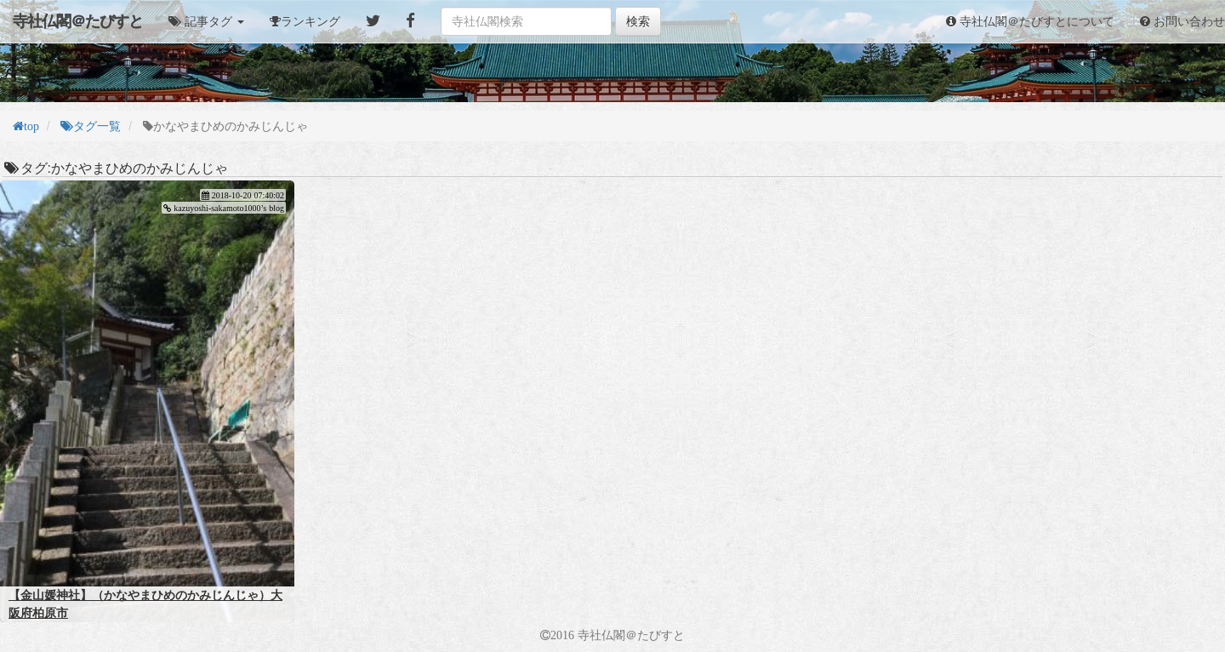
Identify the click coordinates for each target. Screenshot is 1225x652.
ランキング (310, 21)
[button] (206, 21)
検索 (638, 21)
